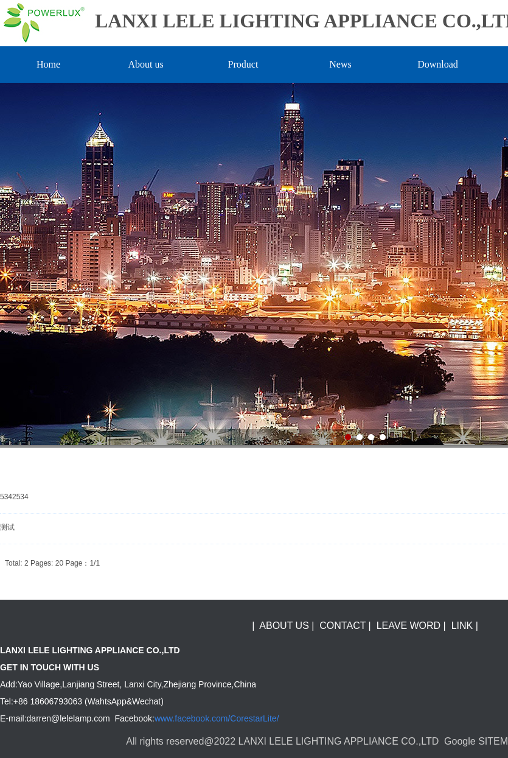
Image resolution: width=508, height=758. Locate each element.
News (340, 64)
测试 (7, 527)
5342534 (14, 497)
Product (243, 64)
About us (145, 64)
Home (48, 64)
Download (437, 64)
